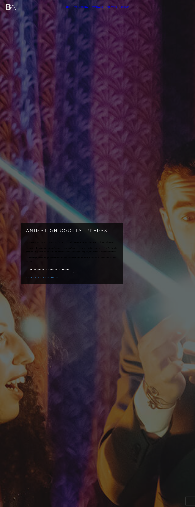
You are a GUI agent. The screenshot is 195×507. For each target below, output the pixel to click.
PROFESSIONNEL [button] (81, 7)
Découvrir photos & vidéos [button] (49, 270)
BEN (68, 7)
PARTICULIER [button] (97, 7)
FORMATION (112, 7)
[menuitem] (68, 7)
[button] (42, 278)
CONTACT (125, 7)
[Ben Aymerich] (11, 7)
